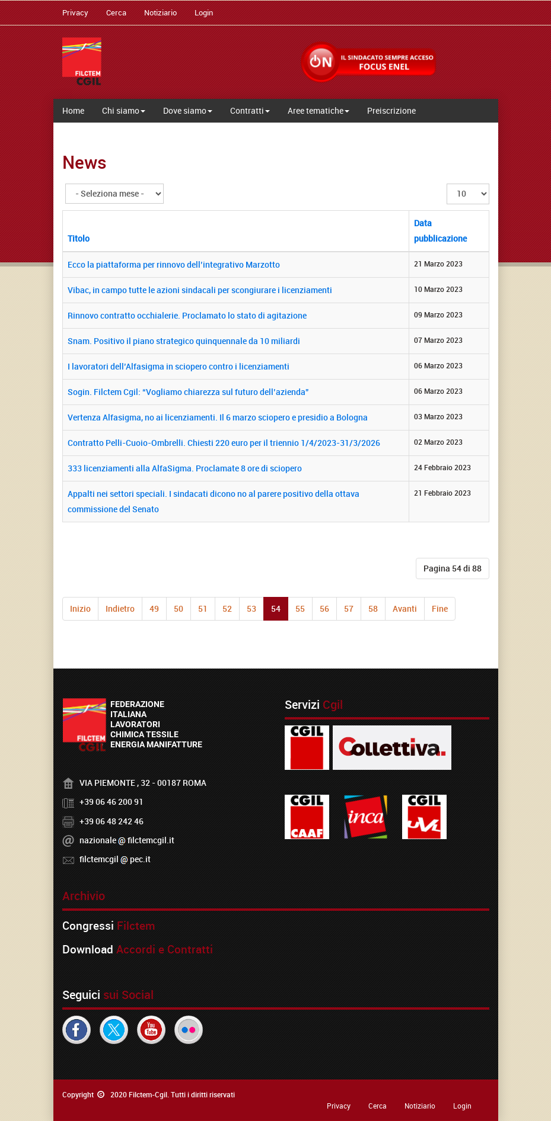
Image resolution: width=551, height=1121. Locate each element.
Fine (440, 608)
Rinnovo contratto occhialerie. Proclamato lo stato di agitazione (187, 315)
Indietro (120, 608)
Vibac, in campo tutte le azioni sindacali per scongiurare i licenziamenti (200, 289)
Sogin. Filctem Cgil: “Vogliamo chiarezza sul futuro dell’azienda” (188, 391)
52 (227, 608)
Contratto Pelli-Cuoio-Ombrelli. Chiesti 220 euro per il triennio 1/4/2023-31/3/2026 (224, 442)
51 (203, 608)
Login (204, 12)
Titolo (79, 238)
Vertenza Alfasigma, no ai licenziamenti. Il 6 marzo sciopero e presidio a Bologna (218, 417)
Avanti (405, 608)
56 (324, 608)
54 (276, 608)
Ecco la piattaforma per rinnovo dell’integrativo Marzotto (174, 264)
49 (154, 608)
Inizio (80, 608)
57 (348, 608)
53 (251, 608)
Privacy (75, 12)
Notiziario (160, 12)
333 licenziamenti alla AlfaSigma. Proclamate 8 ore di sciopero (185, 468)
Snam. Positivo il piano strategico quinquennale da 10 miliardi (184, 340)
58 (373, 608)
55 (300, 608)
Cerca (116, 12)
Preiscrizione (391, 110)
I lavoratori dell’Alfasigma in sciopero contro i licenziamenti (178, 366)
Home (73, 110)
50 (178, 608)
